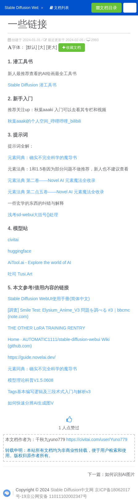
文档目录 (106, 7)
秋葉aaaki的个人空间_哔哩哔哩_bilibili (44, 121)
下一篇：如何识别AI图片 (111, 474)
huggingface (19, 251)
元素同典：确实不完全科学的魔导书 (42, 157)
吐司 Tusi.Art (20, 273)
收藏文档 (71, 47)
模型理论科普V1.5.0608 (30, 380)
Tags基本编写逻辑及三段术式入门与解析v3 (49, 391)
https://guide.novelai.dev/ (32, 357)
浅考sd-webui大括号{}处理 (33, 214)
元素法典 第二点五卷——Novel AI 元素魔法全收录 (56, 191)
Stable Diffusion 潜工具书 (32, 84)
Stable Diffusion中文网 (72, 489)
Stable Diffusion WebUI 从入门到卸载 (35, 8)
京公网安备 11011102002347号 (56, 496)
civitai (13, 239)
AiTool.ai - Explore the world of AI (39, 262)
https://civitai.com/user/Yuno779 (97, 439)
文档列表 (59, 8)
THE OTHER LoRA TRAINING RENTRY (46, 328)
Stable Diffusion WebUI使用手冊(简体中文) (49, 298)
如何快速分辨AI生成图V (31, 403)
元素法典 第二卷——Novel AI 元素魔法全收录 (51, 180)
